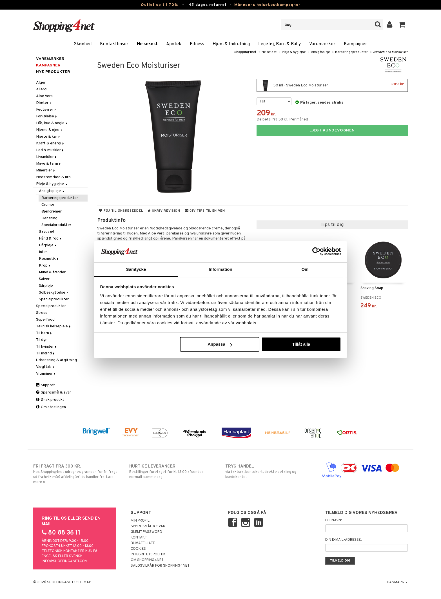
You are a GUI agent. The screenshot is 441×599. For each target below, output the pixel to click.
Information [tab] (220, 269)
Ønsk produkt (50, 399)
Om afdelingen (51, 407)
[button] (402, 24)
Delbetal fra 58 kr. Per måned (282, 119)
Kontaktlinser (114, 44)
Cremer (47, 204)
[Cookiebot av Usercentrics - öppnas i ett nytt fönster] (316, 251)
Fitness (197, 44)
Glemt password (146, 532)
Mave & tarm (49, 163)
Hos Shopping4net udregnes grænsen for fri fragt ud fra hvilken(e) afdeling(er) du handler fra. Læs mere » (76, 474)
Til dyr (41, 340)
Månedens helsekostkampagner (267, 5)
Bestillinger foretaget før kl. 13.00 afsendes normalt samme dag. (172, 471)
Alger (41, 82)
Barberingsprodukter (351, 52)
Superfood (45, 319)
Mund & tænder (52, 272)
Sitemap (83, 582)
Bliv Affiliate (143, 543)
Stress (41, 312)
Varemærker (322, 44)
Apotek (173, 44)
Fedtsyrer (46, 109)
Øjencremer (51, 211)
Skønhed (83, 44)
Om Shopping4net (147, 560)
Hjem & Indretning (231, 44)
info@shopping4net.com (65, 561)
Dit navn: (333, 520)
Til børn (44, 333)
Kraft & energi (50, 143)
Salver (44, 279)
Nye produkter (53, 72)
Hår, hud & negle (52, 123)
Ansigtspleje (320, 52)
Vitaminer (46, 373)
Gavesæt (47, 231)
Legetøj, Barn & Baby (279, 44)
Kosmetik (49, 258)
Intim (43, 252)
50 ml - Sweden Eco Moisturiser (332, 85)
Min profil (140, 520)
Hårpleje (48, 245)
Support (45, 385)
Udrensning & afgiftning (56, 360)
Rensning (49, 218)
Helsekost (147, 44)
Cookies (138, 549)
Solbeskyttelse (54, 292)
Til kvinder (46, 346)
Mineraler (46, 170)
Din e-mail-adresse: (343, 540)
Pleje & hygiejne (294, 52)
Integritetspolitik (148, 554)
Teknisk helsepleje (54, 326)
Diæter (44, 102)
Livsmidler (46, 157)
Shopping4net (245, 52)
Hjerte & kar (48, 136)
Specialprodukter (56, 225)
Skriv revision (164, 211)
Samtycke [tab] (136, 269)
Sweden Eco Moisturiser (390, 52)
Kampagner (355, 44)
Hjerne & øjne (49, 130)
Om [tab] (304, 269)
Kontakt (139, 537)
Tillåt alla (301, 344)
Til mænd (45, 353)
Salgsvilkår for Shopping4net (160, 566)
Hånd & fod (50, 238)
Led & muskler (50, 150)
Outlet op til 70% (159, 5)
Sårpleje (46, 285)
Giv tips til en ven (205, 211)
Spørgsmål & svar (53, 392)
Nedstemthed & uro (53, 177)
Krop (45, 265)
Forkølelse (47, 116)
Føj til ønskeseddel (121, 211)
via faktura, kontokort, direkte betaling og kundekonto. (268, 471)
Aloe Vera (44, 96)
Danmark (397, 582)
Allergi (41, 89)
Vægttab (45, 367)
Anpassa (220, 344)
